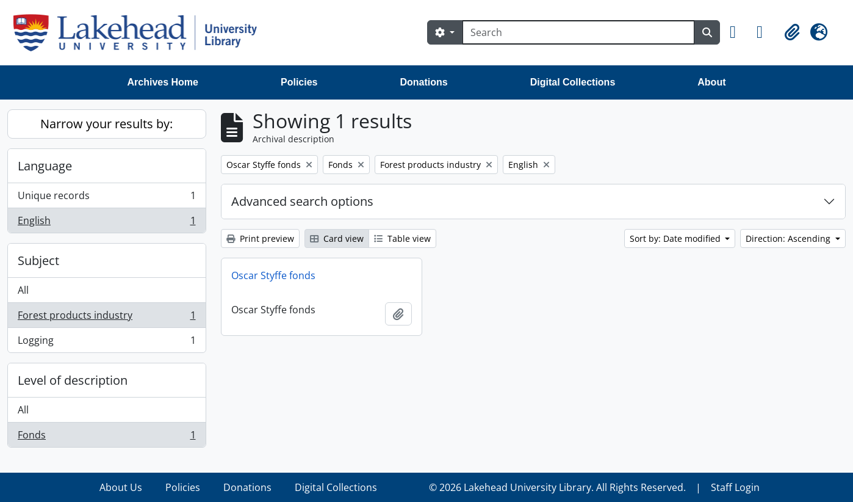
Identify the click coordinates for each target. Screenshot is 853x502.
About (711, 82)
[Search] (578, 32)
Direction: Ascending (789, 238)
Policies (299, 82)
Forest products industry (106, 318)
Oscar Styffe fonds (273, 275)
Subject (38, 260)
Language (45, 166)
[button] (738, 32)
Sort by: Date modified (676, 238)
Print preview (260, 238)
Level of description (73, 380)
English (106, 223)
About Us (120, 487)
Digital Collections (573, 82)
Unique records (106, 198)
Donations (423, 82)
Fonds (106, 437)
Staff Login (735, 487)
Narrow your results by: (106, 123)
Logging (106, 342)
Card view (337, 238)
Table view (402, 238)
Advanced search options (302, 201)
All (23, 290)
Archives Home (163, 82)
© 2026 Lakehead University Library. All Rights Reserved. (557, 487)
